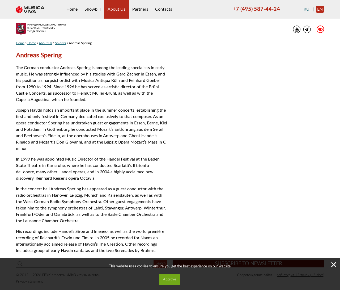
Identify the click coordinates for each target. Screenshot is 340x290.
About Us (116, 9)
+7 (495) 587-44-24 (256, 9)
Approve (169, 279)
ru (306, 9)
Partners (140, 9)
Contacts (163, 9)
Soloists (60, 43)
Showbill (92, 9)
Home (72, 9)
